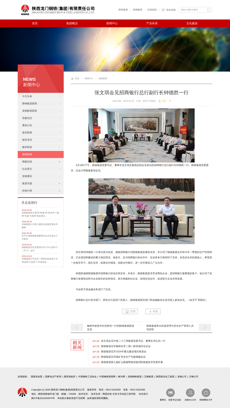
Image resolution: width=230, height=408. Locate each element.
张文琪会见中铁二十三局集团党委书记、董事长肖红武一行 (133, 340)
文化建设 (192, 23)
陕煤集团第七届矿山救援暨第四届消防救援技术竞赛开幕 (132, 362)
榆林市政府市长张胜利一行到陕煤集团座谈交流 (110, 327)
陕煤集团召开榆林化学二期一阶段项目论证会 (126, 346)
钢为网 (121, 376)
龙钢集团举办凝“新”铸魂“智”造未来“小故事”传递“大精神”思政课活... (40, 214)
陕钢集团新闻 (29, 103)
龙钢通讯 (27, 176)
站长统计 (143, 394)
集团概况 (72, 23)
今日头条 (27, 96)
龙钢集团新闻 (29, 110)
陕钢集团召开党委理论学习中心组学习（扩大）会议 (40, 249)
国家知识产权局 (53, 376)
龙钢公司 (181, 376)
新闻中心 (112, 23)
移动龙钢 (171, 10)
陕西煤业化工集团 (165, 376)
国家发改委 (36, 376)
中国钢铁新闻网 (107, 376)
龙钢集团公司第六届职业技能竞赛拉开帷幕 (40, 226)
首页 (35, 23)
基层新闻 (27, 132)
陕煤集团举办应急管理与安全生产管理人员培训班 (170, 327)
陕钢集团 (137, 9)
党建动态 (27, 118)
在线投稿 (152, 9)
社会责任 (27, 169)
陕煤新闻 (27, 154)
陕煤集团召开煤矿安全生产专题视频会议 (123, 356)
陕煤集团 (123, 9)
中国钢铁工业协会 (87, 376)
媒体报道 (27, 147)
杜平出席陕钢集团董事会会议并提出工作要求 (40, 237)
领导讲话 (27, 140)
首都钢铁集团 (135, 376)
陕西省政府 (69, 376)
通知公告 (27, 125)
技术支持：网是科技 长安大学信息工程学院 (113, 394)
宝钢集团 (148, 376)
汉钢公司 (193, 376)
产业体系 (152, 23)
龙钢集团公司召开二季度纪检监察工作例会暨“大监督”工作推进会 (40, 260)
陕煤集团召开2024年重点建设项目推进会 (123, 351)
